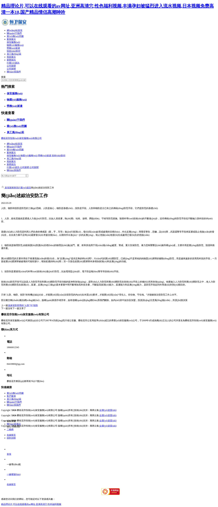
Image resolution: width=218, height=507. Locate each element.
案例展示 (11, 39)
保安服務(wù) (13, 42)
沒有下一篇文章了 (17, 308)
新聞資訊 (11, 60)
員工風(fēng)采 (14, 54)
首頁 (5, 187)
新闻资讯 (13, 187)
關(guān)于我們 (14, 33)
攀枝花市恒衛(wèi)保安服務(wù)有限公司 (21, 138)
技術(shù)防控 (13, 51)
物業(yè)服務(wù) (15, 45)
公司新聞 (11, 66)
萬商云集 (94, 410)
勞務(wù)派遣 (13, 48)
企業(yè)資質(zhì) (108, 410)
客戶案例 (11, 396)
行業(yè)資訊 (13, 63)
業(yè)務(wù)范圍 (15, 36)
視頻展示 (11, 57)
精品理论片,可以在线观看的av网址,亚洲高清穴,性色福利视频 (31, 504)
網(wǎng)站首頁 (14, 30)
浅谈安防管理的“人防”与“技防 (23, 305)
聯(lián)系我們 (14, 72)
